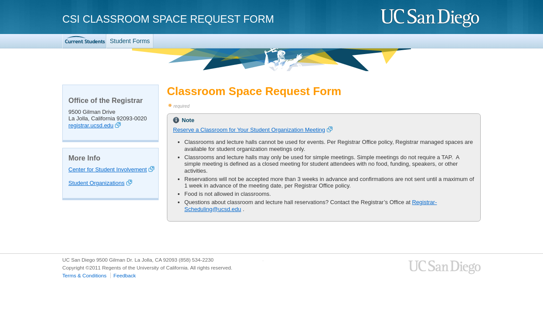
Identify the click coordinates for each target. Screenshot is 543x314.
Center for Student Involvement (107, 169)
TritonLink (84, 41)
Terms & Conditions (84, 275)
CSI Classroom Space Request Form (168, 19)
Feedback (124, 275)
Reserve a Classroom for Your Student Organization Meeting (249, 129)
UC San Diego (431, 18)
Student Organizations (96, 183)
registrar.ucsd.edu (90, 125)
